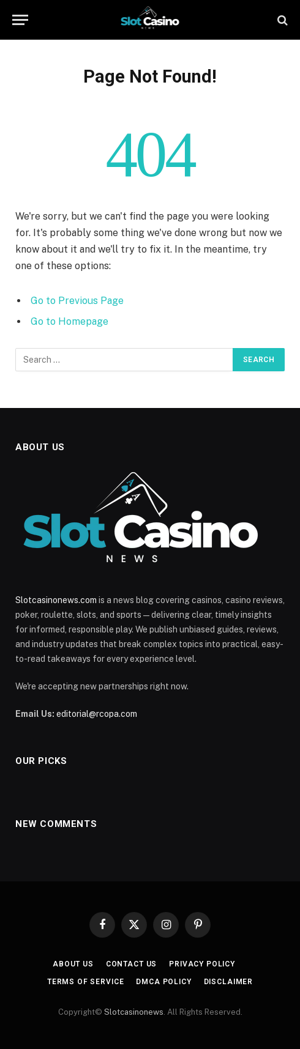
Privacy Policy (202, 964)
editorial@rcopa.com (96, 714)
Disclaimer (228, 981)
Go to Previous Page (77, 300)
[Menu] (20, 20)
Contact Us (131, 964)
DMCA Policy (163, 981)
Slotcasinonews (133, 1012)
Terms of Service (85, 981)
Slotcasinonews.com (56, 600)
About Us (73, 964)
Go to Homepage (69, 321)
